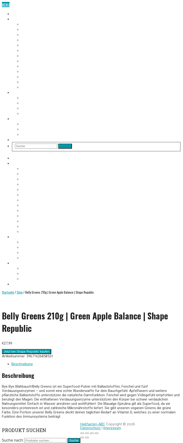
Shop (15, 139)
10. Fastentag (31, 71)
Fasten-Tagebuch (24, 18)
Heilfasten (19, 13)
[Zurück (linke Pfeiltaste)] (82, 437)
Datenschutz (90, 428)
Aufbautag (29, 86)
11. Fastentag (31, 76)
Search (65, 146)
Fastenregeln (31, 102)
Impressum (112, 428)
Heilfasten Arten (33, 107)
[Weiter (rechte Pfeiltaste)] (87, 437)
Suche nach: (12, 440)
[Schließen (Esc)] (82, 433)
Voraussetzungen (34, 97)
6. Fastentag (30, 50)
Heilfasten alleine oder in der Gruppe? (50, 128)
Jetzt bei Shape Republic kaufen (26, 351)
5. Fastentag (30, 44)
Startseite (8, 292)
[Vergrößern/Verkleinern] (96, 433)
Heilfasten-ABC (92, 424)
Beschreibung (22, 364)
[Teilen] (87, 433)
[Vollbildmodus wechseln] (92, 433)
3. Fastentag (30, 34)
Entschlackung (33, 113)
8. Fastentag (30, 60)
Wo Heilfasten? (32, 123)
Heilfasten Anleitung (27, 92)
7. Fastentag (30, 55)
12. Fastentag (31, 81)
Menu (6, 4)
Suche (73, 440)
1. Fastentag (30, 23)
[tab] (96, 364)
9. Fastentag (30, 65)
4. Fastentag (30, 39)
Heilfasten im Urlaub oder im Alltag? (49, 134)
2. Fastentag (30, 29)
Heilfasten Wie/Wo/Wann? (31, 118)
